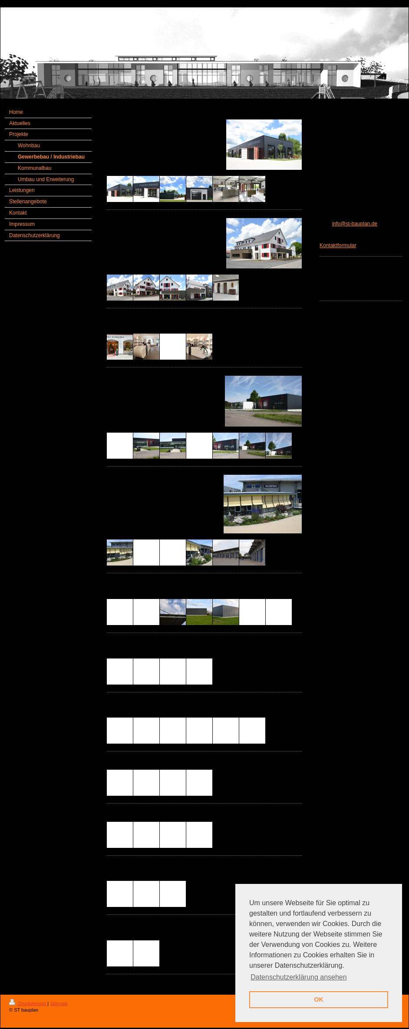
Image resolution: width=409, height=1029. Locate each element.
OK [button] (318, 999)
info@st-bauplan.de (354, 224)
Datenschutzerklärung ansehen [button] (298, 977)
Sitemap (58, 1003)
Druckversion (28, 1003)
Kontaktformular (338, 245)
